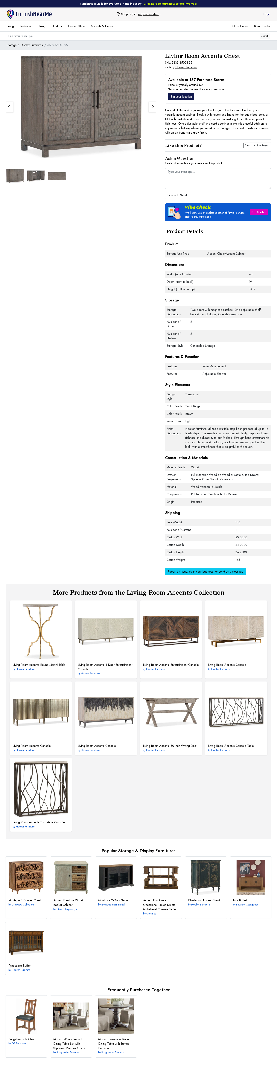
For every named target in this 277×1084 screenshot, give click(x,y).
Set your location (181, 96)
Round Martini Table (39, 665)
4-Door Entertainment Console (105, 667)
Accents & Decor (102, 26)
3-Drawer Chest (24, 900)
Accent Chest (204, 900)
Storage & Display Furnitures (25, 45)
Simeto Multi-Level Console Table (159, 904)
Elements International (113, 904)
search (265, 36)
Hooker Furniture (186, 67)
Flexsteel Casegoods (247, 904)
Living (10, 26)
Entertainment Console (171, 665)
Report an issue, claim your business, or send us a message (205, 571)
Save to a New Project (257, 145)
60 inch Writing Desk (170, 746)
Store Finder (240, 26)
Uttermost (151, 913)
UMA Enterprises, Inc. (68, 909)
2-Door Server (114, 900)
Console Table (231, 746)
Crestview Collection (23, 904)
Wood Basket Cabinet (68, 902)
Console (227, 665)
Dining (41, 26)
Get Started (258, 212)
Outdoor (56, 26)
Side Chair (21, 1039)
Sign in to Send (177, 195)
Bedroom (25, 26)
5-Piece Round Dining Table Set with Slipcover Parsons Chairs (69, 1043)
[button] (152, 107)
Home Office (76, 26)
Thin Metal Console (39, 822)
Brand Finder (262, 26)
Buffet (240, 900)
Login (266, 14)
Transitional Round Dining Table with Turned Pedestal (114, 1043)
